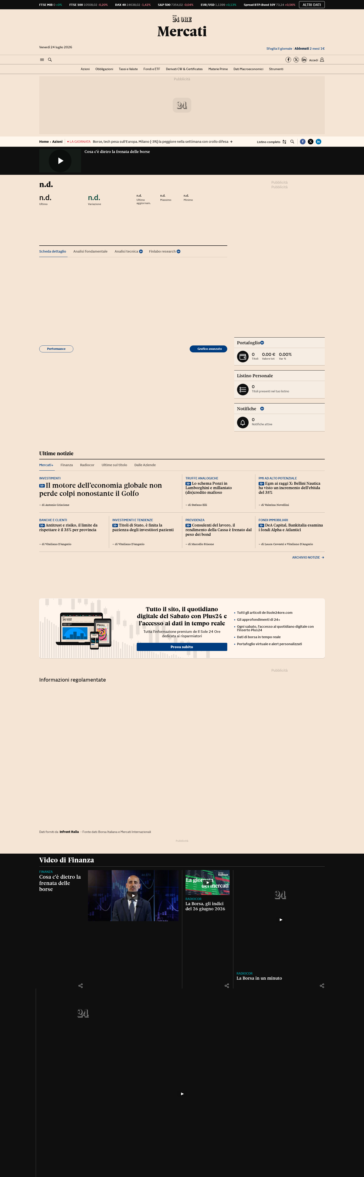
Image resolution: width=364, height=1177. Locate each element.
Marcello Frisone (203, 544)
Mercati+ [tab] (46, 465)
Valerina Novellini (277, 505)
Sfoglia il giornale (279, 48)
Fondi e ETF (151, 69)
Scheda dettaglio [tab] (52, 251)
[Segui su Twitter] (296, 59)
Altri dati (312, 4)
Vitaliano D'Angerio (58, 544)
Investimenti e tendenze (132, 520)
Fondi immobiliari (273, 520)
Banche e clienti (53, 520)
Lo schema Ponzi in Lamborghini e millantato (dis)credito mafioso (208, 488)
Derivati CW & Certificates (184, 69)
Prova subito (182, 646)
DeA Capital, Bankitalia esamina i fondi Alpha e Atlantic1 (291, 527)
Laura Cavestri (274, 544)
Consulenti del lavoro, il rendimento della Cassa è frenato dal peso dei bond (218, 530)
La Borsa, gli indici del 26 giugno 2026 (205, 906)
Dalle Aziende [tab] (145, 465)
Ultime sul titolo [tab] (114, 465)
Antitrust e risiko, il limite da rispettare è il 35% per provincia (68, 527)
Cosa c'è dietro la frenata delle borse (117, 151)
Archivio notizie (308, 557)
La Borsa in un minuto (259, 978)
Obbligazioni (104, 69)
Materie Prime (218, 69)
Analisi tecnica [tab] (126, 251)
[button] (42, 60)
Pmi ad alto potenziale (278, 478)
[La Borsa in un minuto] (281, 919)
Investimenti (50, 478)
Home (44, 141)
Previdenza (195, 520)
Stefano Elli (199, 505)
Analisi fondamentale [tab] (90, 251)
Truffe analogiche (201, 478)
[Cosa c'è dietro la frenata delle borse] (133, 895)
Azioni (85, 69)
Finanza (46, 871)
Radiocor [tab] (87, 465)
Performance (56, 349)
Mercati (182, 31)
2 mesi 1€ (310, 48)
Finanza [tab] (67, 465)
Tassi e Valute (128, 69)
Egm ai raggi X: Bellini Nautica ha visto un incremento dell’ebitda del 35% (289, 488)
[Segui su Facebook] (288, 59)
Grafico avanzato (210, 349)
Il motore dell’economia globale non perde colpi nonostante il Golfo (100, 489)
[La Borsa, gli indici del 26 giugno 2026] (207, 882)
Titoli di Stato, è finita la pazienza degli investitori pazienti (143, 527)
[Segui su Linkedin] (304, 59)
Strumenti (276, 69)
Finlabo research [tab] (162, 251)
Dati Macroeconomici (248, 69)
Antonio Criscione (57, 505)
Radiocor (193, 899)
